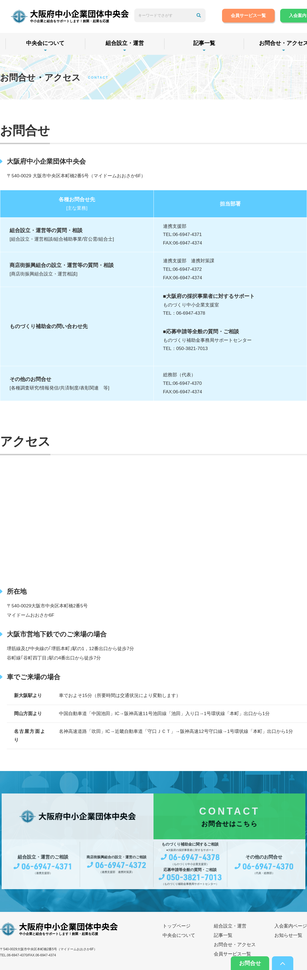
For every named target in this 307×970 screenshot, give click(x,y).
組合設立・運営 (125, 43)
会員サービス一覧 (248, 15)
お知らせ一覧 (288, 935)
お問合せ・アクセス (235, 944)
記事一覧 (204, 43)
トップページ (177, 926)
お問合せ (250, 963)
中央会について (45, 43)
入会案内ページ (290, 926)
